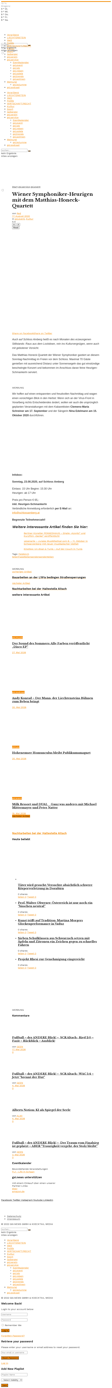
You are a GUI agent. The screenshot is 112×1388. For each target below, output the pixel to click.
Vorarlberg (13, 34)
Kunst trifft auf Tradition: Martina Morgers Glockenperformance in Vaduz (50, 922)
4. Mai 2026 (18, 1085)
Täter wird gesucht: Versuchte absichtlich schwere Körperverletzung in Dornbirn (55, 886)
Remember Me (13, 1325)
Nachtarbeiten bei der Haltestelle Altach (39, 833)
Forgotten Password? (13, 1335)
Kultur (10, 48)
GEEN (20, 1046)
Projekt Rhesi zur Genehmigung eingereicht (51, 959)
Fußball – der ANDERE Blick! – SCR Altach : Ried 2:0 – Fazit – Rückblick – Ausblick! (53, 1039)
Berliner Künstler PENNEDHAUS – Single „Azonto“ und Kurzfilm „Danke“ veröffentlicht (54, 534)
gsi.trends (18, 76)
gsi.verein (12, 57)
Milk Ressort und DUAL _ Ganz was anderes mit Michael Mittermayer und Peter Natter (54, 806)
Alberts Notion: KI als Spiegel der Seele (41, 1110)
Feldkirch (24, 554)
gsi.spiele (18, 73)
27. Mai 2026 (19, 652)
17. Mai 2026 (19, 1049)
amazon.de (18, 1191)
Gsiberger (12, 54)
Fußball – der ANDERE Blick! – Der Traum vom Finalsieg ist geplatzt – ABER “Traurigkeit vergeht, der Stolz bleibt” (55, 1144)
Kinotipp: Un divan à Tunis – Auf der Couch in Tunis (53, 549)
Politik (10, 43)
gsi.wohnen (19, 79)
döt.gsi (15, 747)
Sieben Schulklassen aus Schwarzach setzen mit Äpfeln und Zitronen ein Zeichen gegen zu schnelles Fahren (57, 942)
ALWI (19, 1115)
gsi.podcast (13, 87)
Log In (4, 1363)
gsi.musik (17, 637)
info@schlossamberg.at (26, 512)
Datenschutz (14, 1216)
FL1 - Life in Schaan (23, 1171)
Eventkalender (21, 62)
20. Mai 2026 (19, 707)
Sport (10, 51)
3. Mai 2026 (18, 1154)
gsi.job (16, 68)
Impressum (13, 1219)
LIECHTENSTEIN (16, 37)
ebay (14, 1188)
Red (19, 213)
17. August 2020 (21, 216)
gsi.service (13, 59)
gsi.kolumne (20, 84)
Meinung (12, 81)
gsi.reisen (18, 70)
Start (15, 186)
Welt (9, 40)
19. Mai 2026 (19, 813)
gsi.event (18, 65)
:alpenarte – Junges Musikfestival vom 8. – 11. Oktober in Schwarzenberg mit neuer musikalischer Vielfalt (56, 542)
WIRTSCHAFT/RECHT (19, 45)
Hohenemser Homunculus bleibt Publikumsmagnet (51, 752)
